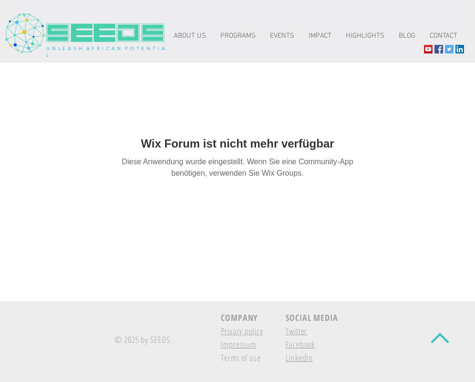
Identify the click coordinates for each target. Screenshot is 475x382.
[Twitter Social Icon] (449, 49)
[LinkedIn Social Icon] (459, 49)
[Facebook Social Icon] (438, 49)
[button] (320, 36)
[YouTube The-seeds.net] (428, 49)
